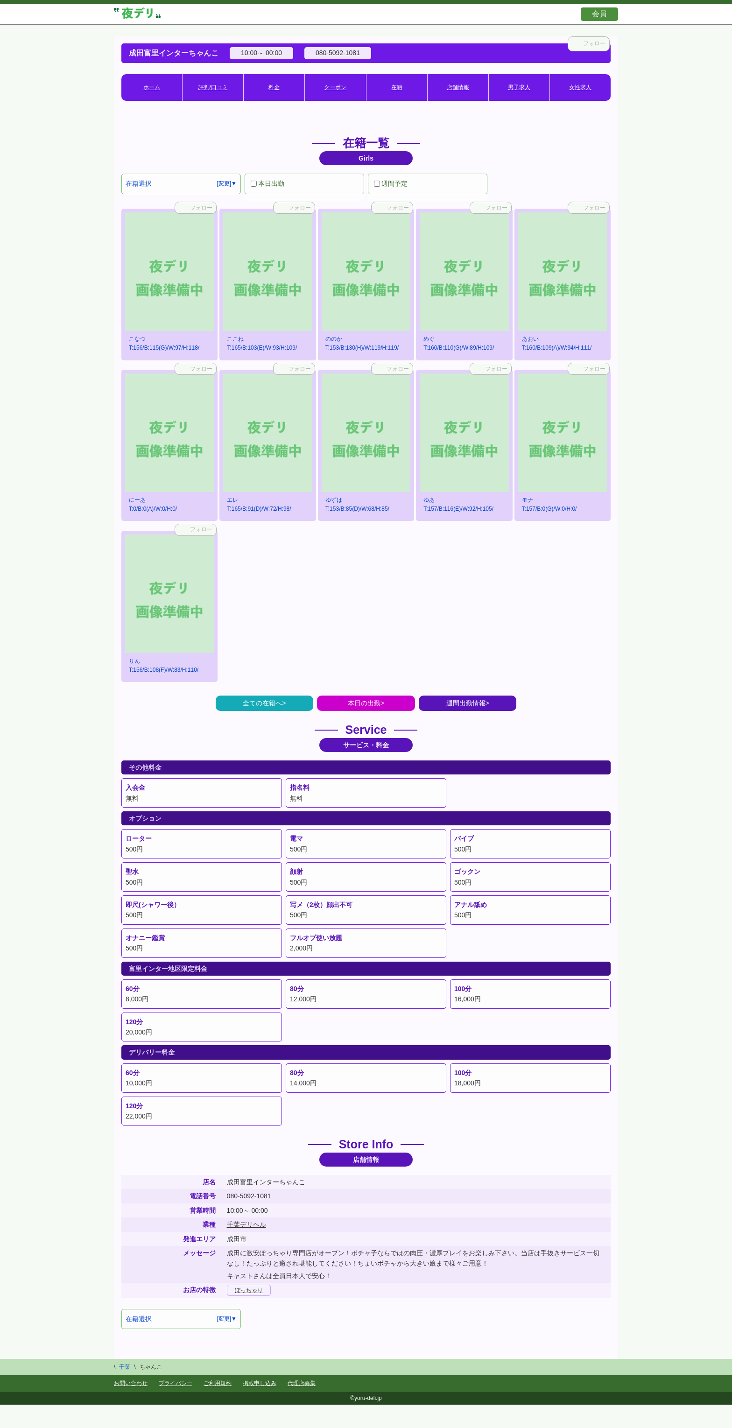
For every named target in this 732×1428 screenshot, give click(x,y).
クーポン (335, 87)
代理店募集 (302, 1383)
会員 (599, 14)
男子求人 (519, 87)
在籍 (396, 87)
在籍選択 (139, 183)
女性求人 (580, 87)
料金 (274, 87)
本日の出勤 (364, 703)
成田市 (236, 1239)
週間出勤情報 (466, 703)
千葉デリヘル (246, 1224)
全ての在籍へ (262, 703)
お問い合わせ (131, 1383)
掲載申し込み (259, 1383)
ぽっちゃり (249, 1290)
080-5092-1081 (249, 1196)
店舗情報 (458, 87)
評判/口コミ (213, 87)
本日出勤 (267, 183)
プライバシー (175, 1383)
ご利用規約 (218, 1383)
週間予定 (391, 183)
